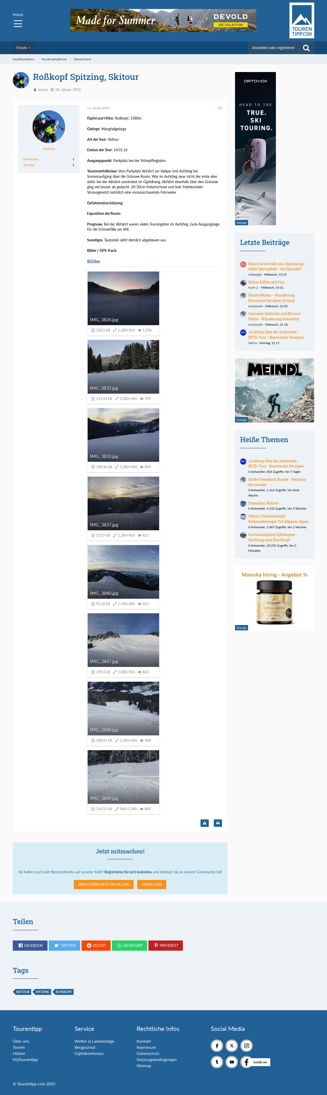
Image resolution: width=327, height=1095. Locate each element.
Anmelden (152, 884)
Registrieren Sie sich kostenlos (128, 872)
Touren (19, 1047)
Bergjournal (85, 1047)
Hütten (19, 1053)
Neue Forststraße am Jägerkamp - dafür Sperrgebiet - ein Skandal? (277, 266)
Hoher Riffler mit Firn (266, 282)
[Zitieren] (218, 823)
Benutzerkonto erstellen (103, 884)
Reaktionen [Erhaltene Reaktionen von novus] (31, 159)
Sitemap (144, 1065)
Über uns (21, 1041)
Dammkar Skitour (263, 503)
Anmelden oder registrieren (273, 47)
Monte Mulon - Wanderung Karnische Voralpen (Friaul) (271, 298)
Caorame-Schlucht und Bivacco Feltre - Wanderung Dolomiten (274, 316)
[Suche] (306, 47)
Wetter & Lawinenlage (94, 1041)
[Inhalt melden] (205, 823)
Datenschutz (148, 1053)
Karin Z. (253, 287)
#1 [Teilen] (220, 107)
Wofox (252, 343)
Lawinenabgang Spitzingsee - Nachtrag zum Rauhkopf (272, 537)
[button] (30, 945)
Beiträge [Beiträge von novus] (28, 165)
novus (43, 89)
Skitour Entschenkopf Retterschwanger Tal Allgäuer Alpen (278, 519)
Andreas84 (255, 306)
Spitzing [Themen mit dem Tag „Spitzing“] (43, 992)
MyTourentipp (25, 1059)
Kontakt (144, 1041)
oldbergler (255, 274)
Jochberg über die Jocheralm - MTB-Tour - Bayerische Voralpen (276, 334)
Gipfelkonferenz (89, 1053)
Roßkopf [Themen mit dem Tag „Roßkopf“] (64, 992)
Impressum (146, 1047)
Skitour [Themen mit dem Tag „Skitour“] (23, 992)
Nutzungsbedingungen (157, 1059)
